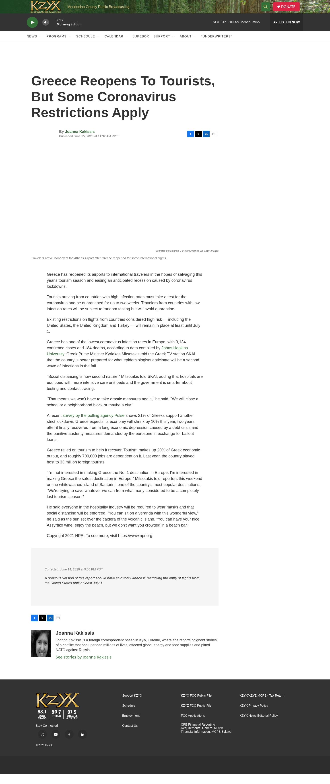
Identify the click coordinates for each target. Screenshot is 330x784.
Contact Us (130, 735)
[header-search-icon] (267, 11)
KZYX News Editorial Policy (259, 725)
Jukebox (141, 46)
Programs (57, 46)
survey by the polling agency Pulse (93, 425)
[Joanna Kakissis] (41, 653)
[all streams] (286, 32)
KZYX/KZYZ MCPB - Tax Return (262, 705)
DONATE (291, 11)
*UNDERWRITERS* (216, 46)
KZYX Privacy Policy (254, 715)
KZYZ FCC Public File (196, 715)
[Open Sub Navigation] (40, 46)
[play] (32, 32)
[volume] (46, 32)
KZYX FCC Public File (196, 705)
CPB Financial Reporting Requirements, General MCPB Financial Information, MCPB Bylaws (206, 738)
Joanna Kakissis (80, 142)
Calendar (114, 46)
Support (162, 46)
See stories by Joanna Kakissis (83, 667)
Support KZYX (132, 705)
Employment (131, 725)
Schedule (85, 46)
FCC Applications (193, 725)
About (186, 46)
